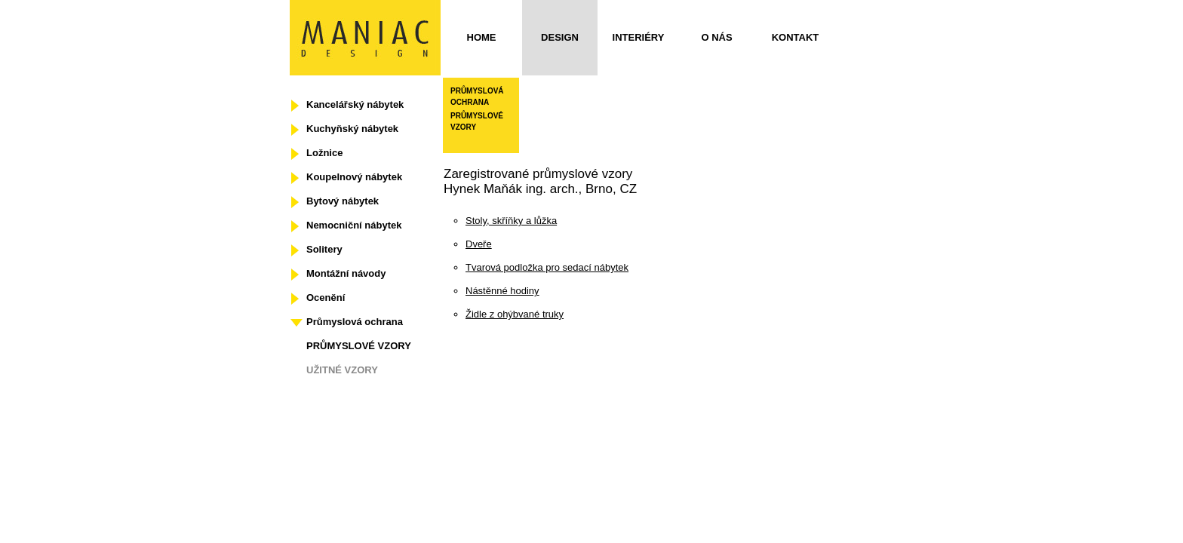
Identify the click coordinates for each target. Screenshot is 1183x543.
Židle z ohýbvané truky (515, 314)
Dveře (479, 244)
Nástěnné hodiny (502, 290)
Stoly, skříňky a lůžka (511, 220)
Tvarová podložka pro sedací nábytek (547, 267)
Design (560, 37)
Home (481, 37)
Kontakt (795, 37)
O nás (716, 37)
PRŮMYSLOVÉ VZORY (358, 345)
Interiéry (639, 37)
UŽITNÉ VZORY (342, 370)
